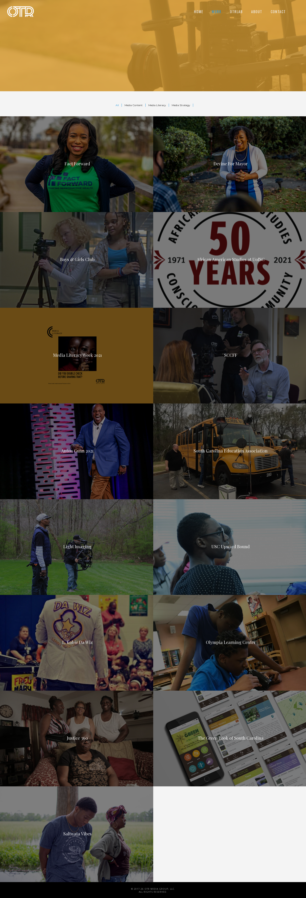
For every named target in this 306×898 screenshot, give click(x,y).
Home (198, 11)
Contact (278, 11)
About (256, 11)
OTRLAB (236, 11)
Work (216, 11)
